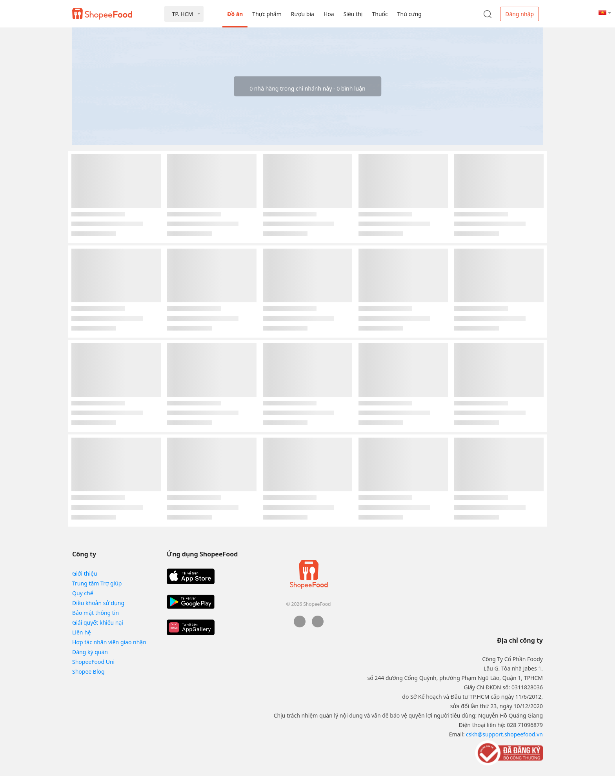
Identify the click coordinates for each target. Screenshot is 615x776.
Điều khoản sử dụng (98, 603)
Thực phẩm (266, 14)
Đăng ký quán (90, 652)
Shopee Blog (88, 671)
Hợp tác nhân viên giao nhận (109, 642)
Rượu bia (302, 14)
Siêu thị (353, 14)
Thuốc (380, 14)
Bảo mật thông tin (95, 612)
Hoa (329, 14)
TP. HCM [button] (182, 14)
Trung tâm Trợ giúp (97, 583)
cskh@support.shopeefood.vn (504, 734)
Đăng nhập (519, 14)
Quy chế (82, 593)
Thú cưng (409, 14)
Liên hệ (81, 632)
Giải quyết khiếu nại (97, 622)
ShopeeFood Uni (93, 661)
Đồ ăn (235, 14)
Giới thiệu (84, 573)
